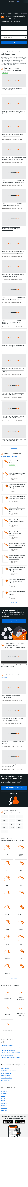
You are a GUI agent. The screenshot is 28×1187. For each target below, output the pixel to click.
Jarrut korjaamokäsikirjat (7, 1045)
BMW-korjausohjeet (5, 1075)
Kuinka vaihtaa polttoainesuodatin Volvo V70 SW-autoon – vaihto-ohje (17, 473)
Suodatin (16, 13)
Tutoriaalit (10, 13)
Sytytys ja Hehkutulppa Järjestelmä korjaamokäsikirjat (13, 1048)
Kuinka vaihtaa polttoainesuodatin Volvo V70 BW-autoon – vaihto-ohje (17, 497)
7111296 (3, 1098)
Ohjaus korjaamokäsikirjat (7, 1055)
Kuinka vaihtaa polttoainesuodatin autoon (17, 461)
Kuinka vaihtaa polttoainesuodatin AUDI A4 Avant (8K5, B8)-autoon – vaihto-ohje (17, 593)
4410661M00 (4, 1093)
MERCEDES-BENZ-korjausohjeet (8, 1070)
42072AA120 (4, 1108)
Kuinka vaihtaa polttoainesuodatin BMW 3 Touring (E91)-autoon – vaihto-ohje (17, 569)
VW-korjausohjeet (5, 1068)
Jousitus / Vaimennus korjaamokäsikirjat (10, 1052)
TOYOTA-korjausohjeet (6, 1078)
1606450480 (4, 1110)
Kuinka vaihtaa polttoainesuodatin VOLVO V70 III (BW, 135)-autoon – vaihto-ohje (17, 486)
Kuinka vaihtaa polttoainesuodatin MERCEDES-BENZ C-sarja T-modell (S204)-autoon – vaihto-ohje (17, 545)
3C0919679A (4, 1091)
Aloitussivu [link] (3, 13)
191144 (3, 1096)
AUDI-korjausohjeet (5, 1080)
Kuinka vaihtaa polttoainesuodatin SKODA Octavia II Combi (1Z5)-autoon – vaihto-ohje (17, 557)
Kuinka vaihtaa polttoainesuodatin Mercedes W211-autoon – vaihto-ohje (17, 521)
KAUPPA (11, 1)
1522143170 (4, 1105)
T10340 (3, 1100)
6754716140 (4, 1103)
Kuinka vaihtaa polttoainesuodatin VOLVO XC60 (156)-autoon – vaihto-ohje (17, 581)
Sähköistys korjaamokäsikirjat (8, 1050)
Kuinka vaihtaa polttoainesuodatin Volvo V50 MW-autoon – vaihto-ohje (17, 509)
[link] (14, 84)
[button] (14, 656)
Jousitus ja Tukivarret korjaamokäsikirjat (10, 1057)
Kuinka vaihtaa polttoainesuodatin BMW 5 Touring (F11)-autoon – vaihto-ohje (17, 533)
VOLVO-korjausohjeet (6, 1073)
